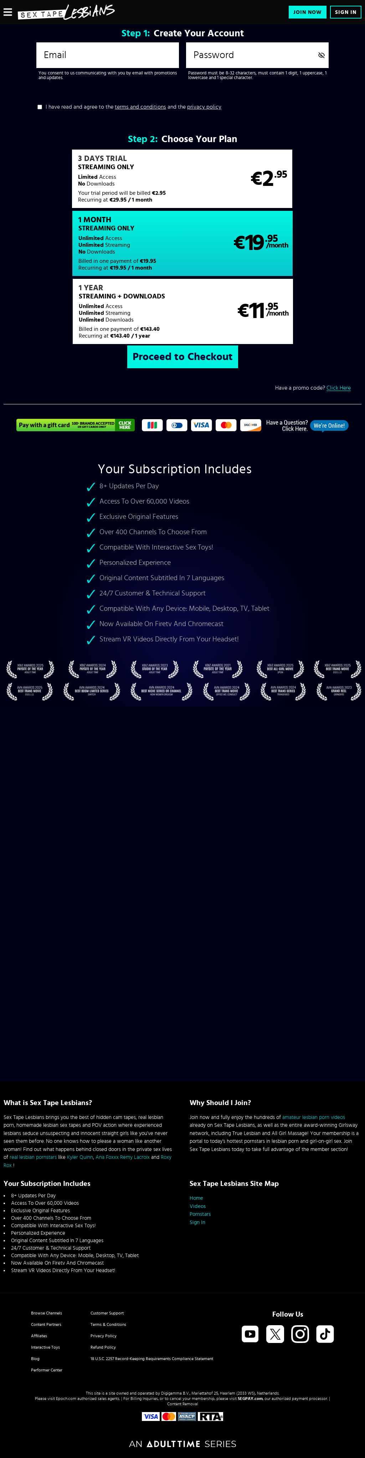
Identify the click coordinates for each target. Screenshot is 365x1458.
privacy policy (204, 107)
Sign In (345, 12)
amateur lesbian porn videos (313, 1117)
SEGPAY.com (250, 1398)
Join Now (307, 12)
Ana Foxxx (107, 1157)
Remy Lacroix (135, 1157)
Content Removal (182, 1404)
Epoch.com (66, 1398)
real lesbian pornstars (33, 1157)
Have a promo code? (313, 328)
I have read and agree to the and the (133, 107)
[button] (92, 182)
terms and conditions (140, 107)
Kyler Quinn (80, 1157)
